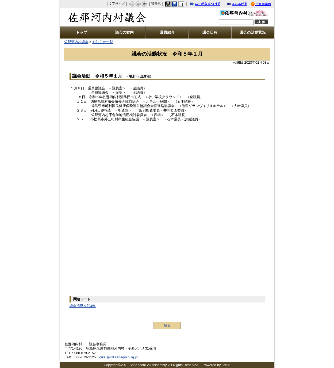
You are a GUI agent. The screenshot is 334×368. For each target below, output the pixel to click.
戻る (167, 325)
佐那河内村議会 (103, 17)
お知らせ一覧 (102, 42)
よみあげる (242, 5)
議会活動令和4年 (83, 306)
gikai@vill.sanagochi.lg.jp (118, 357)
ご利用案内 (265, 5)
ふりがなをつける (210, 5)
